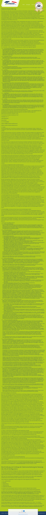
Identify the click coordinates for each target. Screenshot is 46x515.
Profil (24, 4)
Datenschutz (6, 513)
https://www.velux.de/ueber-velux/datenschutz (25, 493)
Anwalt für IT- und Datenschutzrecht (17, 463)
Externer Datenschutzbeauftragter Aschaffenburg (29, 462)
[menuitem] (23, 4)
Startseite (2, 513)
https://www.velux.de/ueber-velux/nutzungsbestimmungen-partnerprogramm (17, 492)
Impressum (10, 513)
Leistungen (28, 4)
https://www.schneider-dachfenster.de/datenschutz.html (30, 506)
